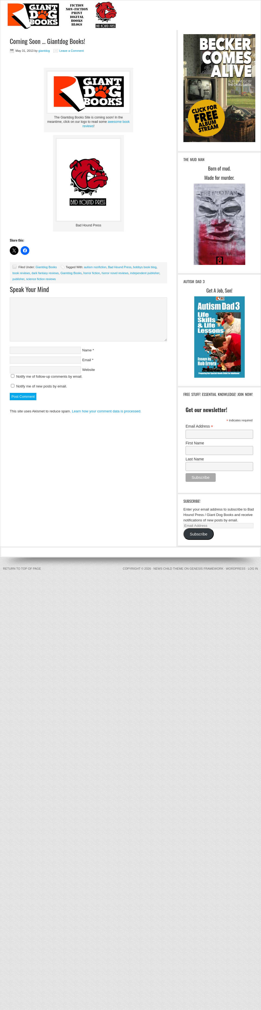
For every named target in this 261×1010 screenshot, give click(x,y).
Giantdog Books (46, 267)
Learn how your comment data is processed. (106, 411)
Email (86, 360)
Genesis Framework (207, 568)
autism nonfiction (95, 267)
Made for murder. (219, 177)
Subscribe (198, 534)
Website (88, 370)
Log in (253, 568)
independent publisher (145, 273)
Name (87, 350)
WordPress (235, 568)
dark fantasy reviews (45, 273)
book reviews (21, 273)
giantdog (44, 50)
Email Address (199, 426)
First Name (195, 443)
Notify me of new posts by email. (41, 386)
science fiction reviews (41, 279)
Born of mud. (219, 168)
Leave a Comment (71, 50)
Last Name (195, 459)
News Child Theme (168, 568)
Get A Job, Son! (219, 290)
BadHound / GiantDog (130, 15)
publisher (18, 279)
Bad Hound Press (119, 267)
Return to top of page (22, 568)
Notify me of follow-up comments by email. (49, 376)
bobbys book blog (145, 267)
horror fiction (91, 273)
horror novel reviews (114, 273)
